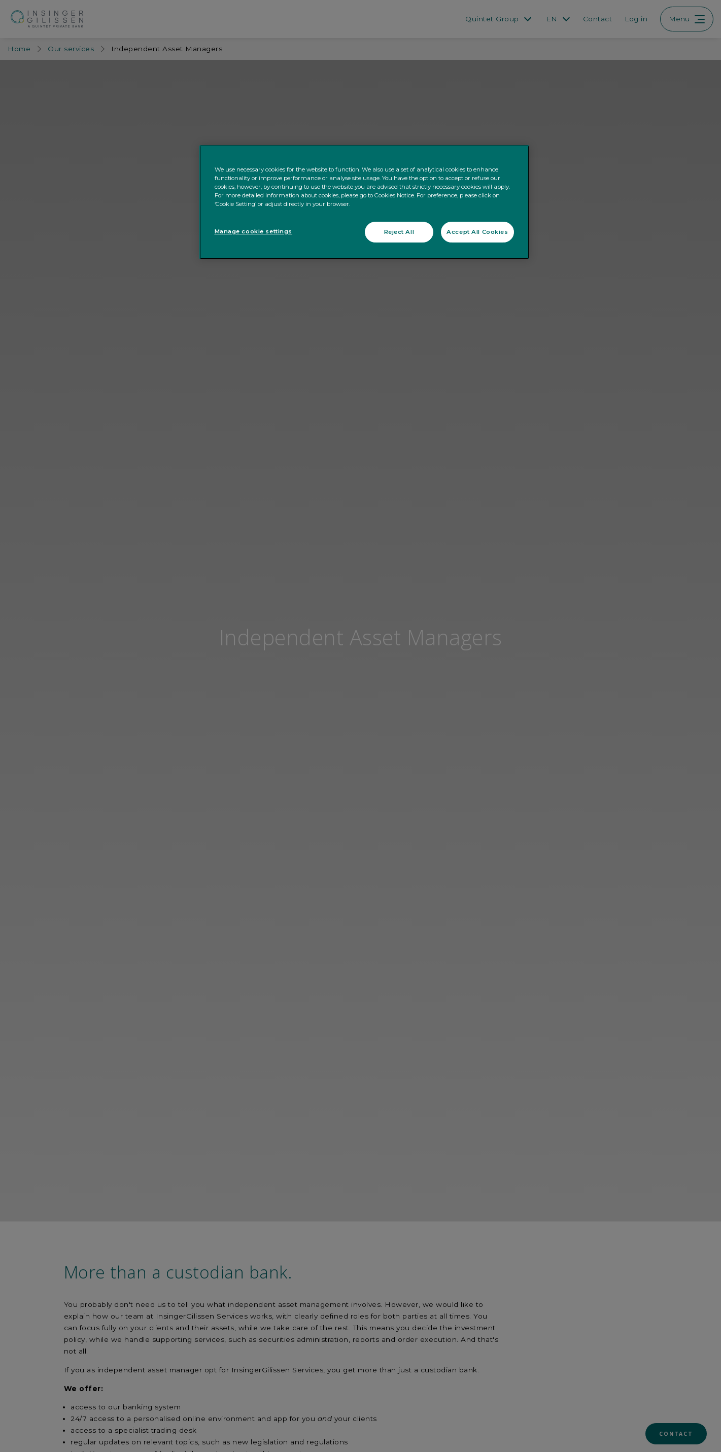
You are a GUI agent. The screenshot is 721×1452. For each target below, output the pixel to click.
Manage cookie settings (254, 231)
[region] (364, 202)
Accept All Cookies (477, 231)
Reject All (399, 231)
